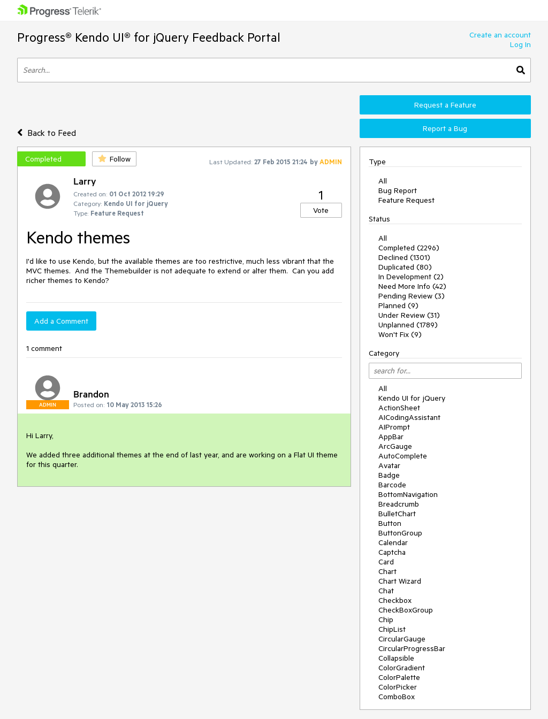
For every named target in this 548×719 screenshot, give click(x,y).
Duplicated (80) (405, 267)
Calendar (393, 542)
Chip (385, 619)
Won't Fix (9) (400, 334)
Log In (520, 44)
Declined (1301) (404, 257)
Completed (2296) (408, 248)
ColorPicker (397, 687)
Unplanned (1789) (408, 325)
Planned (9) (398, 305)
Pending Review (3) (411, 296)
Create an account (500, 35)
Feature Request (406, 200)
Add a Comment (61, 321)
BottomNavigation (408, 494)
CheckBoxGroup (405, 610)
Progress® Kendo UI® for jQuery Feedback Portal (148, 37)
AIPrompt (394, 427)
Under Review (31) (409, 315)
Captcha (392, 552)
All (382, 181)
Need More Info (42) (412, 286)
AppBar (391, 436)
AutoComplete (402, 456)
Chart (387, 571)
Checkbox (395, 600)
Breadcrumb (398, 504)
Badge (389, 475)
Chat (386, 590)
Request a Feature (445, 105)
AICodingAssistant (409, 417)
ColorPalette (399, 677)
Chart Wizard (399, 581)
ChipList (392, 629)
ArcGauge (395, 446)
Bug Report (397, 190)
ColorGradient (401, 667)
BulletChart (397, 513)
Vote (321, 210)
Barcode (392, 484)
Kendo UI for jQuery (411, 398)
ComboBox (396, 696)
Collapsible (396, 658)
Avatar (389, 465)
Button (389, 523)
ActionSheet (399, 407)
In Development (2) (411, 276)
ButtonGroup (400, 533)
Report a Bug (445, 128)
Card (386, 562)
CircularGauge (401, 639)
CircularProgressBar (411, 648)
